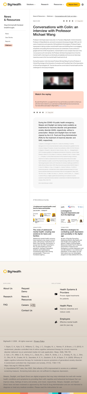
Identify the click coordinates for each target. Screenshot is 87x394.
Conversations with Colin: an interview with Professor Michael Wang (66, 16)
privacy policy (62, 105)
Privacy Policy (39, 341)
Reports (7, 41)
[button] (82, 4)
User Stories (9, 37)
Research (7, 297)
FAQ (5, 305)
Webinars (8, 45)
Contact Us (26, 311)
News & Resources (26, 298)
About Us (7, 289)
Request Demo (73, 4)
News (7, 34)
